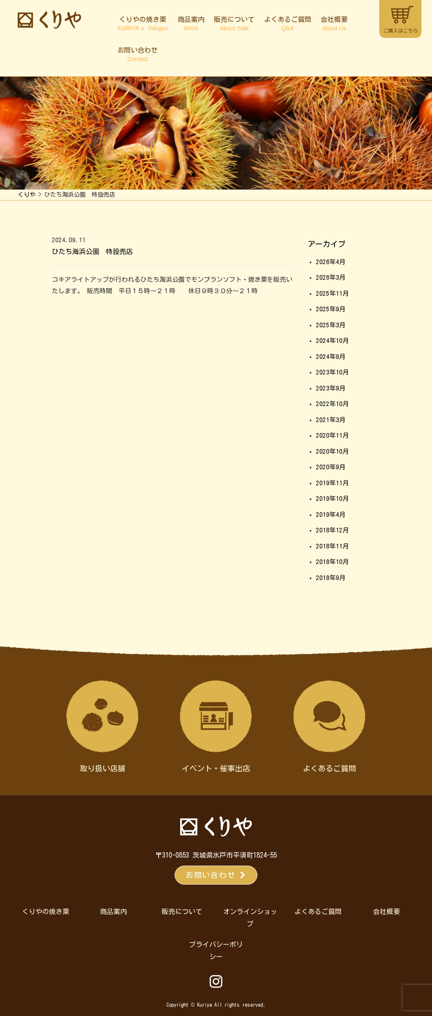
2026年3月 (331, 277)
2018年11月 (332, 546)
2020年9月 (331, 467)
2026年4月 (331, 262)
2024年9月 (331, 356)
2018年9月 (331, 578)
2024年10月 (332, 340)
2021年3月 (331, 420)
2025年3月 (331, 325)
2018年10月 (332, 562)
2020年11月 (332, 435)
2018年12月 (332, 530)
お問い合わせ (137, 54)
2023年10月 (332, 372)
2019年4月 (331, 514)
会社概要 (334, 24)
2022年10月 (332, 404)
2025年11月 (332, 293)
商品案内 (191, 24)
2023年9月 (331, 388)
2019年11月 (332, 483)
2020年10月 (332, 451)
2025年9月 (331, 309)
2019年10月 (332, 498)
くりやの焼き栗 (142, 24)
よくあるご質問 (287, 24)
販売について (234, 24)
